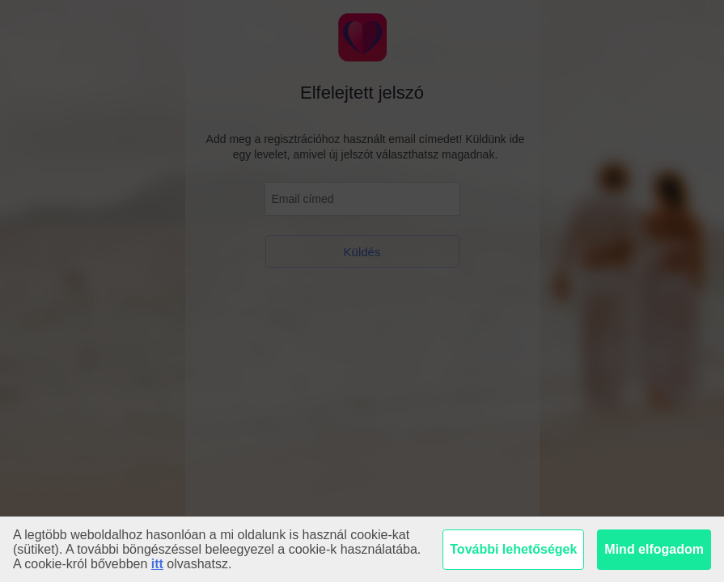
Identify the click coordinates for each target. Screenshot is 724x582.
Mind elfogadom (654, 549)
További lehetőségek (513, 549)
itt (157, 564)
